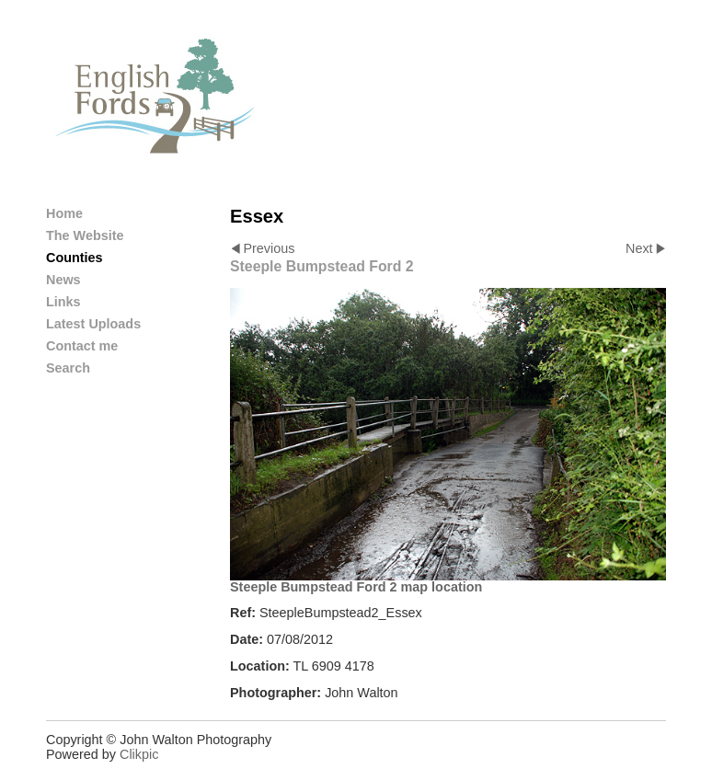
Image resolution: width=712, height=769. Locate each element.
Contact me (82, 346)
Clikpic (139, 754)
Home (64, 213)
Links (63, 301)
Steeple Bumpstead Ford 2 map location (356, 587)
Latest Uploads (93, 323)
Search (68, 368)
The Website (85, 235)
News (63, 279)
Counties (74, 257)
